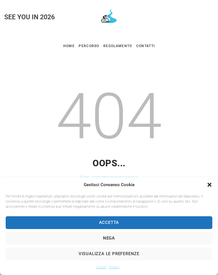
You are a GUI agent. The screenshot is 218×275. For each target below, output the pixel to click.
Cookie (101, 267)
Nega (109, 238)
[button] (209, 185)
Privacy (114, 267)
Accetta (109, 222)
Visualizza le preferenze (109, 253)
